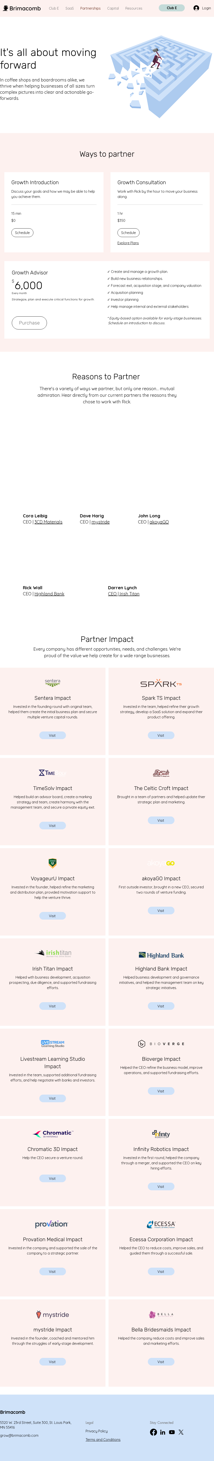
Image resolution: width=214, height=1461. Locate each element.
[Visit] (52, 735)
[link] (54, 182)
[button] (22, 232)
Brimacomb (12, 1412)
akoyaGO (159, 522)
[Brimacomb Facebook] (153, 1432)
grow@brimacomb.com (19, 1435)
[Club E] (172, 7)
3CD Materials (48, 522)
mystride (100, 522)
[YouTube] (171, 1432)
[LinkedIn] (162, 1432)
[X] (181, 1432)
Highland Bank (49, 593)
